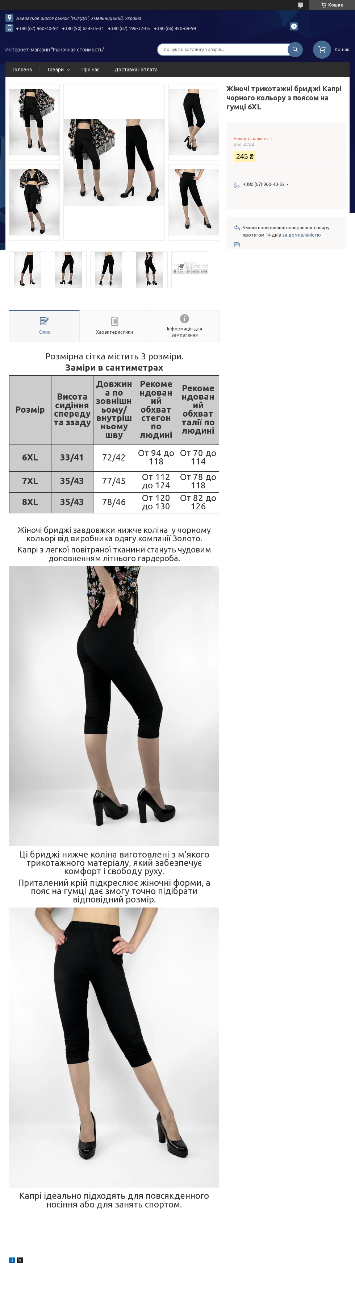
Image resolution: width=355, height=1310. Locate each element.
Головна (22, 69)
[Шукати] (295, 49)
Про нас (91, 69)
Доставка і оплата (136, 69)
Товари (55, 69)
